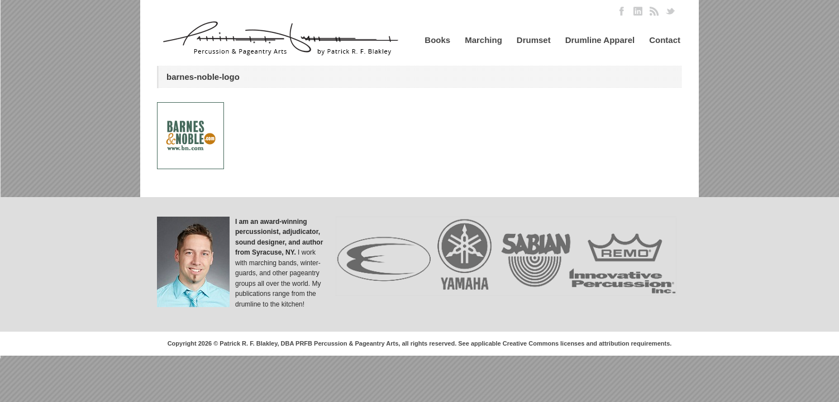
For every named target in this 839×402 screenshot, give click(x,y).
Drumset (534, 40)
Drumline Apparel (600, 40)
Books (437, 40)
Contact (664, 40)
